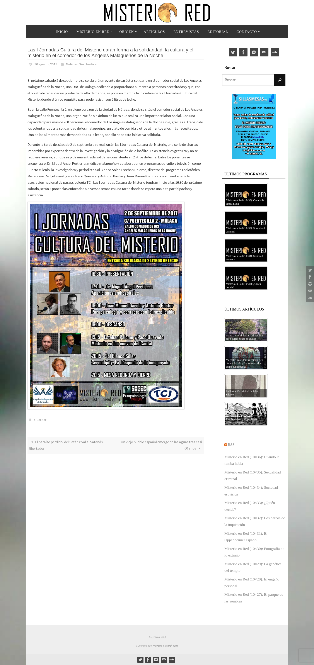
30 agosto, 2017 (45, 64)
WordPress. (171, 646)
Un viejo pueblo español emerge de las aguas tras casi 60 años (161, 444)
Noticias (72, 64)
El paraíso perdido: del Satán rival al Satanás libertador (66, 444)
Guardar (40, 419)
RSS (231, 444)
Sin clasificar (88, 64)
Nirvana (157, 646)
